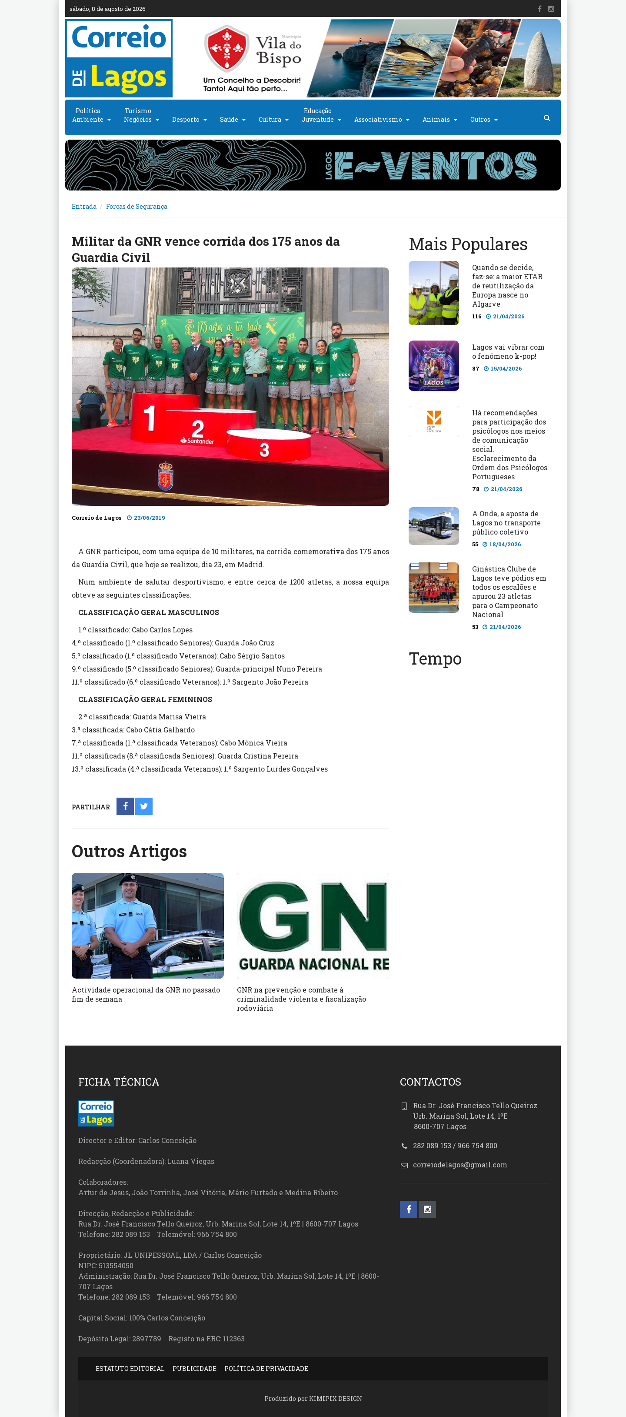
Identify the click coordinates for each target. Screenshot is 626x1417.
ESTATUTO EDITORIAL (130, 1368)
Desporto (186, 119)
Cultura (270, 119)
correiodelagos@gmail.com (460, 1164)
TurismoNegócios (138, 115)
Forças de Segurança (136, 206)
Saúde (229, 119)
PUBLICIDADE (194, 1368)
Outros (480, 119)
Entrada (84, 206)
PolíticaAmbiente (87, 115)
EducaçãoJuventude (318, 115)
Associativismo (378, 119)
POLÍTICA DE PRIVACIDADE (266, 1368)
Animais (436, 119)
